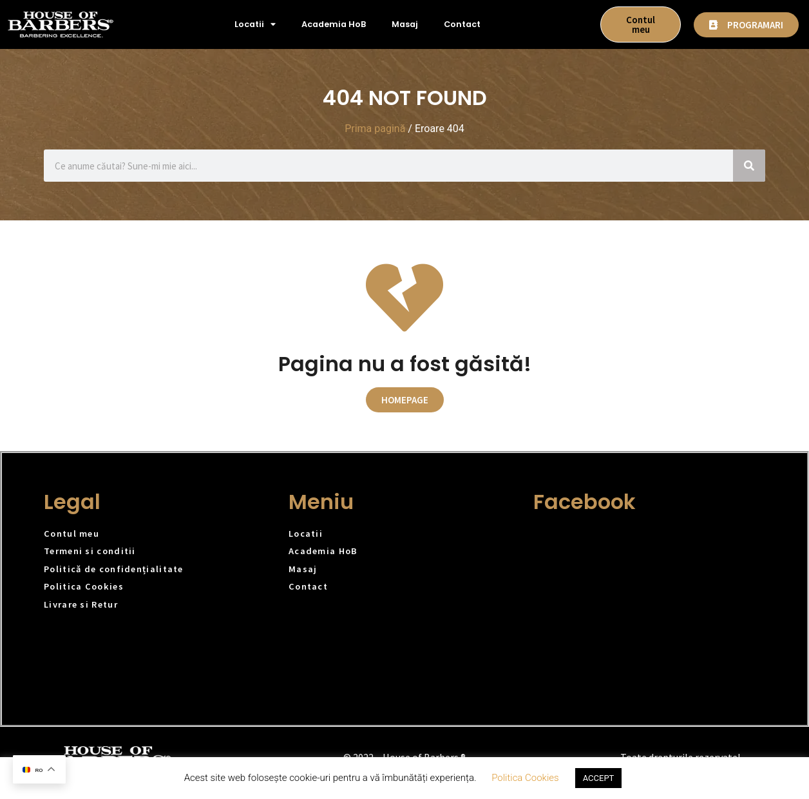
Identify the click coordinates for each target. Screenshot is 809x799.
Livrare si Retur (81, 604)
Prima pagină (375, 128)
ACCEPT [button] (598, 778)
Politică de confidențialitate (114, 569)
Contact (462, 24)
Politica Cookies (84, 586)
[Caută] (749, 165)
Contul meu (71, 533)
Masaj (405, 24)
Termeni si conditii (90, 551)
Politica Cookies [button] (525, 778)
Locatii (255, 24)
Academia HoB (333, 24)
